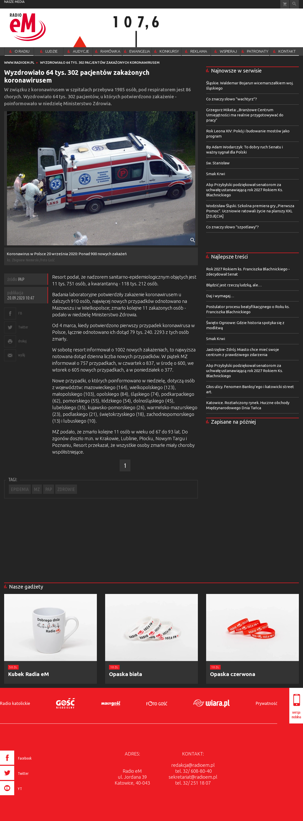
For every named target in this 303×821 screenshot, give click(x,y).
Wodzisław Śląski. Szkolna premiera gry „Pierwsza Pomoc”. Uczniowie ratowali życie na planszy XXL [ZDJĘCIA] (250, 211)
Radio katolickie (15, 703)
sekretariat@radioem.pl (193, 776)
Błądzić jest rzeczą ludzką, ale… (234, 285)
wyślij (21, 355)
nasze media (14, 1)
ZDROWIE (66, 489)
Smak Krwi (215, 174)
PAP (48, 489)
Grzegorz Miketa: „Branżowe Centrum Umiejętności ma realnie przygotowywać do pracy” (244, 115)
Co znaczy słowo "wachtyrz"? (231, 99)
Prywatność (266, 703)
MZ (37, 489)
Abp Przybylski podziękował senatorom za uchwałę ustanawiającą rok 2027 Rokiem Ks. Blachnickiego (244, 189)
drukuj (22, 341)
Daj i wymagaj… (220, 296)
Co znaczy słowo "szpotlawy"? (232, 227)
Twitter (23, 327)
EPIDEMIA (20, 489)
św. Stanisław (218, 163)
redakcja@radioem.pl (193, 765)
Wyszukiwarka (294, 4)
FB (20, 313)
